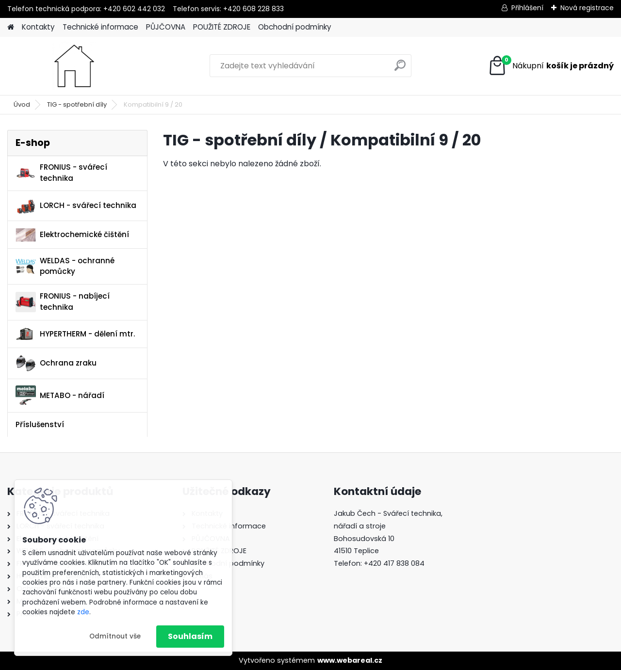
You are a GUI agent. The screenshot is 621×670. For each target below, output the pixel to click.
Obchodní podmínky (294, 27)
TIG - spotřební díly (77, 104)
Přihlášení (527, 8)
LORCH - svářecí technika (76, 206)
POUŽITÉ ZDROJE (221, 27)
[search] (400, 69)
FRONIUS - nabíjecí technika (63, 301)
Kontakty (38, 27)
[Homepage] (10, 27)
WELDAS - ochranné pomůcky (65, 266)
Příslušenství (40, 424)
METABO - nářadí (60, 395)
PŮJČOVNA (165, 27)
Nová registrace (587, 8)
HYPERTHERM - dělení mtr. (75, 334)
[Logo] (74, 66)
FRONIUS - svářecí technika (61, 172)
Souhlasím (190, 636)
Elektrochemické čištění (72, 235)
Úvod (22, 104)
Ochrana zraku (56, 363)
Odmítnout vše (115, 636)
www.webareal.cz (349, 660)
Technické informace (100, 27)
